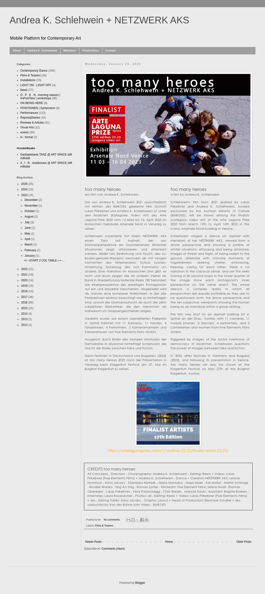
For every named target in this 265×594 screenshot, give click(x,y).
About (17, 50)
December (32, 200)
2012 (24, 325)
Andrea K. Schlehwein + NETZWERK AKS (99, 20)
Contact (110, 50)
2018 (24, 291)
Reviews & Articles (32, 122)
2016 (24, 302)
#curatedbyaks (26, 148)
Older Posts (243, 541)
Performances (29, 113)
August (29, 216)
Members (70, 50)
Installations (27, 80)
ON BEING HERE (31, 103)
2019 (24, 285)
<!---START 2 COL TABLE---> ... (44, 260)
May (28, 233)
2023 (24, 195)
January (30, 255)
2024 (24, 189)
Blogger (140, 582)
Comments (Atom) (113, 548)
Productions (90, 50)
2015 (24, 308)
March (29, 244)
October (30, 211)
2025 (24, 184)
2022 (24, 269)
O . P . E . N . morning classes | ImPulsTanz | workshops (40, 96)
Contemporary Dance (34, 70)
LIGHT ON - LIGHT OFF (35, 85)
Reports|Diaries (30, 117)
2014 (24, 313)
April (28, 239)
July (28, 222)
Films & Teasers (104, 525)
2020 (24, 280)
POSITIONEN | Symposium (37, 108)
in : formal (26, 137)
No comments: (112, 519)
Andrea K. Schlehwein (42, 50)
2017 (24, 297)
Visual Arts (27, 127)
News (23, 90)
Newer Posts (93, 541)
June (28, 227)
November (32, 205)
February (31, 250)
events (24, 132)
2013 (24, 319)
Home (169, 541)
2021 (24, 274)
